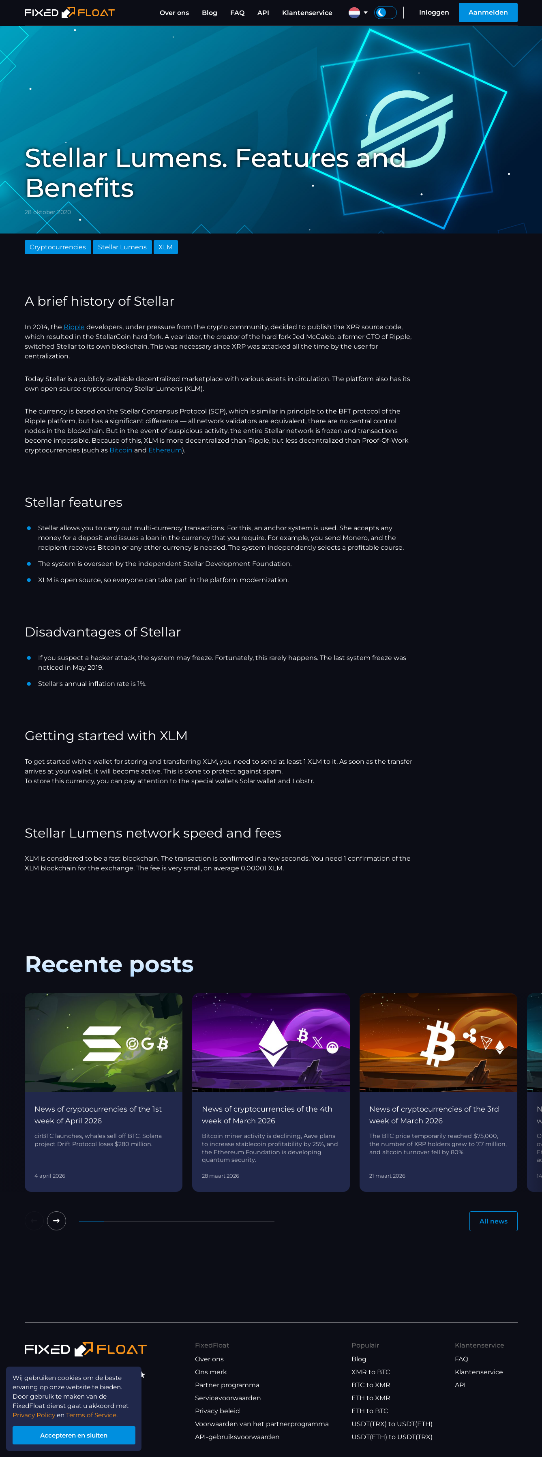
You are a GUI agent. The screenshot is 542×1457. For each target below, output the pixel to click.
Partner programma (227, 1385)
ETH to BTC (369, 1411)
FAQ (237, 13)
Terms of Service (95, 1413)
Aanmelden (488, 12)
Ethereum (165, 450)
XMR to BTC (370, 1372)
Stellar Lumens (122, 247)
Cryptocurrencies (58, 247)
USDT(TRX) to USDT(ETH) (392, 1424)
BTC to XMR (370, 1385)
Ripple (74, 327)
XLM (166, 247)
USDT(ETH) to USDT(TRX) (392, 1437)
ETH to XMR (370, 1398)
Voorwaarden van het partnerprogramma (262, 1424)
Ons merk (211, 1372)
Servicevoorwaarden (228, 1398)
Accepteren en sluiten (77, 1434)
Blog (209, 13)
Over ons (174, 13)
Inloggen (434, 12)
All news (493, 1221)
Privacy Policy (35, 1413)
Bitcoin (121, 450)
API (263, 13)
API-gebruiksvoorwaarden (237, 1437)
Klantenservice (307, 13)
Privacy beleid (217, 1411)
